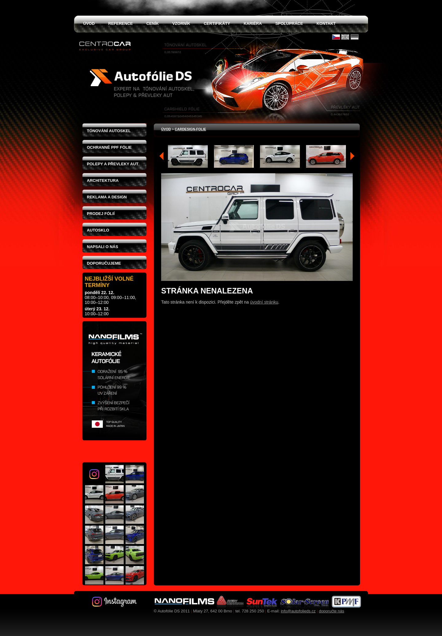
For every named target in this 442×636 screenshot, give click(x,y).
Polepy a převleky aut (112, 164)
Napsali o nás (102, 246)
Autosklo (98, 230)
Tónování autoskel (109, 130)
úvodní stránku (264, 302)
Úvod (166, 129)
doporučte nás (331, 611)
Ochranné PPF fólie (109, 147)
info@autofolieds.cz (298, 611)
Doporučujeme (104, 263)
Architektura (102, 180)
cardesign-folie (190, 129)
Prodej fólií (100, 213)
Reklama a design (107, 197)
